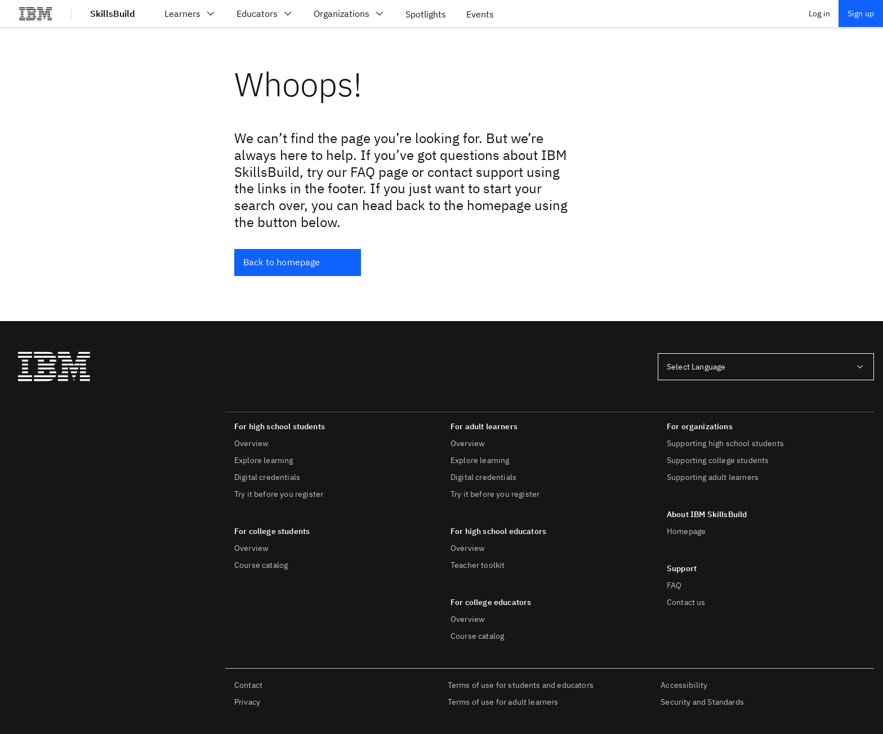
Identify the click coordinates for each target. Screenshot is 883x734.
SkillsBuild (112, 13)
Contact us (686, 602)
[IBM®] (35, 13)
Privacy (247, 702)
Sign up (861, 13)
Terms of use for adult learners (503, 702)
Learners (190, 13)
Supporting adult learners (713, 477)
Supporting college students (718, 460)
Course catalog (261, 565)
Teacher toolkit (478, 565)
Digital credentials (267, 477)
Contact (248, 685)
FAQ (674, 585)
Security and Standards (702, 702)
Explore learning (263, 460)
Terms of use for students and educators (521, 685)
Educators (265, 13)
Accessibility (684, 685)
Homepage (686, 531)
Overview (251, 443)
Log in (819, 13)
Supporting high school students (725, 443)
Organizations (349, 13)
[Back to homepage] (297, 262)
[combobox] (766, 366)
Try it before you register (278, 494)
